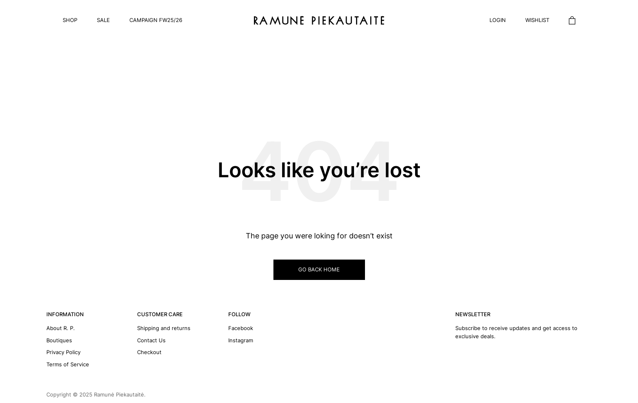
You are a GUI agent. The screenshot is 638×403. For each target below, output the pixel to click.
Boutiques (59, 340)
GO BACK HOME (319, 269)
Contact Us (151, 340)
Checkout (149, 352)
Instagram (240, 340)
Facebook (240, 328)
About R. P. (60, 328)
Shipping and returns (163, 328)
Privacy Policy (63, 352)
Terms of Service (67, 364)
